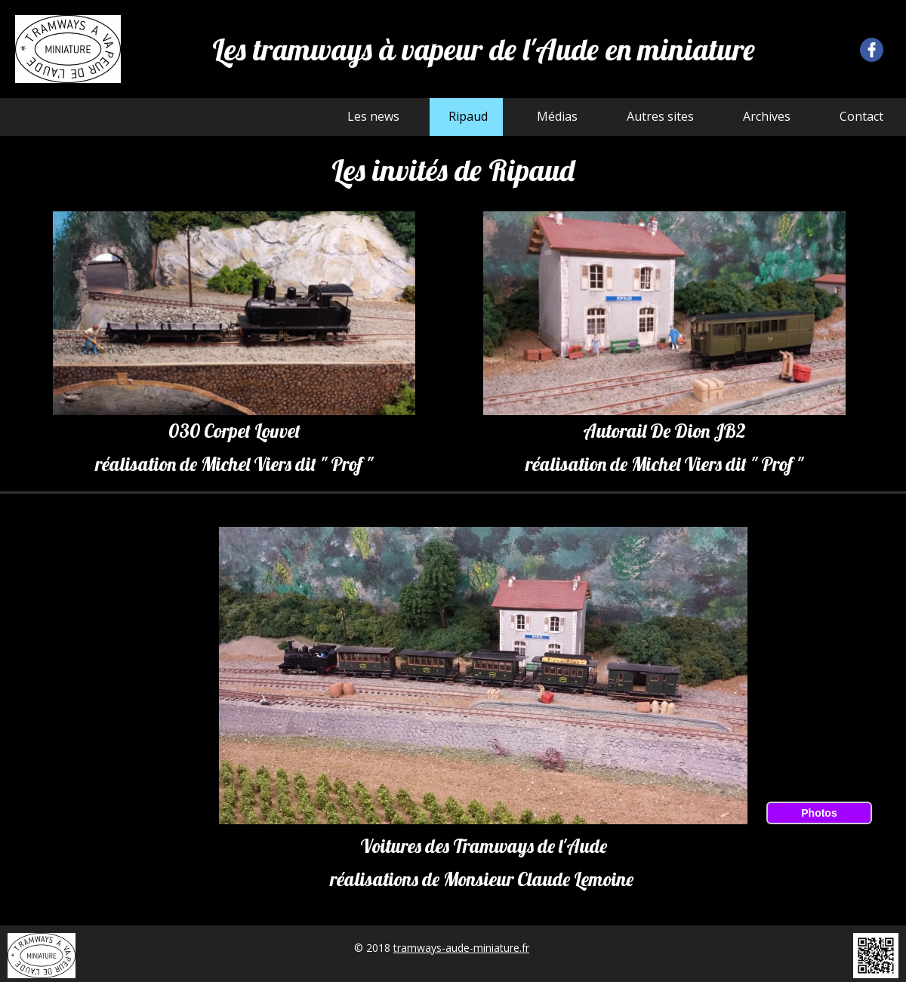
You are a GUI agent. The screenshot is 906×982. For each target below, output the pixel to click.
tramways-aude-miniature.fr (461, 947)
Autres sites (660, 116)
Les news (373, 116)
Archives (766, 116)
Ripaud (468, 116)
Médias (557, 116)
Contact (861, 116)
